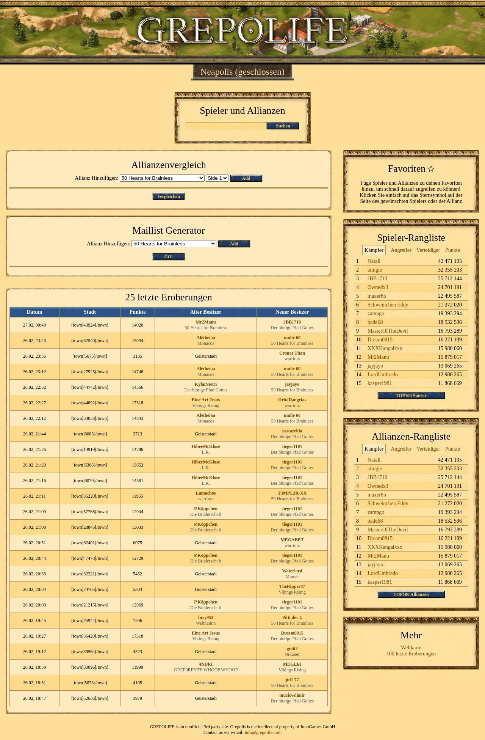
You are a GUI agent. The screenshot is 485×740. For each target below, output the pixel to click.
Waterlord (292, 570)
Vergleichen (168, 196)
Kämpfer (374, 250)
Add (246, 178)
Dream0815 (292, 633)
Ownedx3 (378, 287)
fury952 (205, 617)
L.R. (206, 452)
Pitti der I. (292, 617)
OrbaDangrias (292, 399)
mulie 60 (292, 337)
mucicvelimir (292, 695)
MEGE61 (292, 664)
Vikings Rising (205, 405)
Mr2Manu (206, 322)
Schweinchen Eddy (388, 305)
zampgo (376, 313)
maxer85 (377, 296)
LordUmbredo (383, 374)
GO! (168, 256)
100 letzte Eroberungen (411, 654)
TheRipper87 (292, 586)
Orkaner (292, 654)
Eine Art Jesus (206, 399)
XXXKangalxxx (385, 348)
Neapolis (216, 72)
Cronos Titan (292, 353)
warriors (292, 358)
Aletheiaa (206, 337)
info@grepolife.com (263, 732)
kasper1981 (380, 383)
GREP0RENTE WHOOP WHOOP (206, 669)
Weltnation (206, 623)
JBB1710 (292, 322)
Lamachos (206, 493)
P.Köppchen (205, 508)
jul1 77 (292, 679)
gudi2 (292, 648)
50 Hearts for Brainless (206, 327)
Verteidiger (428, 250)
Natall (374, 261)
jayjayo (292, 384)
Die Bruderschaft (205, 514)
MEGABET (292, 539)
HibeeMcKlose (205, 446)
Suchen (283, 126)
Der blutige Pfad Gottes (292, 327)
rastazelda (292, 431)
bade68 (375, 322)
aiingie (375, 270)
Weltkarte (411, 647)
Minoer (292, 576)
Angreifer (401, 250)
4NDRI (206, 664)
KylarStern (206, 384)
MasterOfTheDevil (388, 331)
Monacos (205, 343)
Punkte (452, 250)
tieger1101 (292, 446)
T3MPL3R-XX (292, 493)
